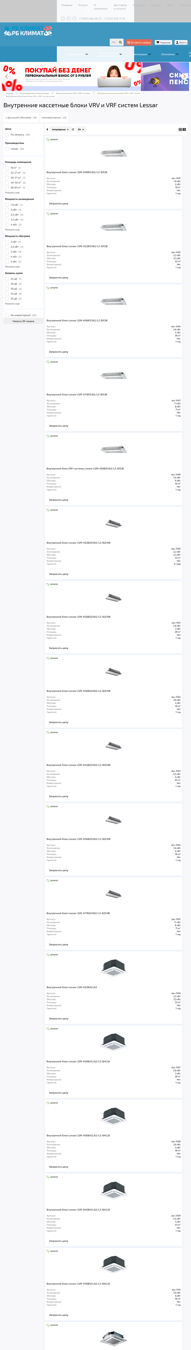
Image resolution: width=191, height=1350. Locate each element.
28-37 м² (40, 177)
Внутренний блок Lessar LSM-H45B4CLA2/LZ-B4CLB (87, 713)
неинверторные (85, 117)
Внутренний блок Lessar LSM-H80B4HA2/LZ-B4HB (137, 945)
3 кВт (38, 251)
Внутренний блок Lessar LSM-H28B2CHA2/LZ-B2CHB (87, 405)
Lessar (40, 148)
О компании (58, 3)
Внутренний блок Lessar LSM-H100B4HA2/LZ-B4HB (137, 1022)
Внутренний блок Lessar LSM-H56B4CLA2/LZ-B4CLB (137, 713)
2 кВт (38, 209)
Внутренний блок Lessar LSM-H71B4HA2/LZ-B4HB (87, 945)
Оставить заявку (116, 33)
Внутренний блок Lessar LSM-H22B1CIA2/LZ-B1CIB (137, 173)
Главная (32, 3)
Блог (123, 3)
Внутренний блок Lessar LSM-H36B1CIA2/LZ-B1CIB (87, 250)
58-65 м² (40, 187)
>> (127, 1066)
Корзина (143, 33)
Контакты (135, 3)
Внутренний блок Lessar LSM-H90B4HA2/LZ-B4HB (87, 1022)
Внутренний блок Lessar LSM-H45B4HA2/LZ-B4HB (87, 867)
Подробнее (32, 1325)
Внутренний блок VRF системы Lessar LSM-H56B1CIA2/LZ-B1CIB (88, 328)
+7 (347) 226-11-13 (80, 12)
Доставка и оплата (80, 3)
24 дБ (38, 278)
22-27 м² (40, 172)
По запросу (42, 134)
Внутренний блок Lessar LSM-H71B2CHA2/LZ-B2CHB (87, 559)
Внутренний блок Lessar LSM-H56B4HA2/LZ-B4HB (137, 867)
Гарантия (100, 3)
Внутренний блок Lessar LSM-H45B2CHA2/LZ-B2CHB (87, 482)
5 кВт (38, 261)
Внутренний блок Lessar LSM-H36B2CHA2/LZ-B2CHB (137, 405)
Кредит (113, 3)
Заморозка (103, 1299)
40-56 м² (40, 182)
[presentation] (31, 69)
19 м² (38, 167)
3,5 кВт (39, 219)
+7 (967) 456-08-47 (56, 12)
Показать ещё (35, 192)
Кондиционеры (37, 1299)
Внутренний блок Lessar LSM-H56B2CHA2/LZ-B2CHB (137, 482)
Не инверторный (46, 314)
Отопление (83, 1299)
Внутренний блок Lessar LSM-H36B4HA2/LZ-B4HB (137, 790)
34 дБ (38, 293)
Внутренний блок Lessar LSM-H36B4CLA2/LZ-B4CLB (137, 636)
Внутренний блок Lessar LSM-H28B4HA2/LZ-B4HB (87, 790)
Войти (160, 33)
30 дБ (38, 288)
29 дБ (38, 283)
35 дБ (38, 298)
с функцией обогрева (51, 117)
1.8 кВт (39, 204)
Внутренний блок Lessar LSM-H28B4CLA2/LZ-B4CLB (87, 636)
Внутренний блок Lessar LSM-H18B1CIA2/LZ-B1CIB (87, 173)
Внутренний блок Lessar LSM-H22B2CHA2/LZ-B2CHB (137, 328)
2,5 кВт (39, 214)
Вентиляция (62, 1299)
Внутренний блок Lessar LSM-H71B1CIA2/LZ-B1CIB (137, 250)
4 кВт (38, 224)
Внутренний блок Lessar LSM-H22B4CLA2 (137, 559)
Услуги (44, 3)
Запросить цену (81, 206)
